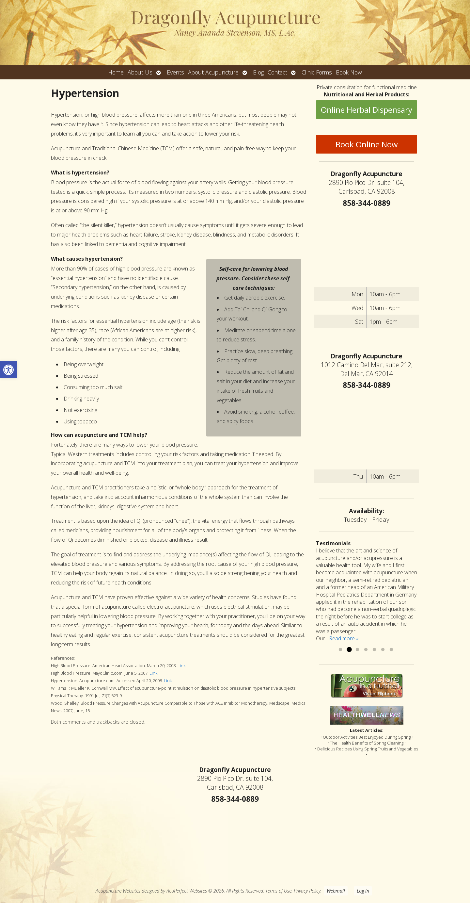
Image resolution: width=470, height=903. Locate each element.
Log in (363, 891)
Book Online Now (367, 144)
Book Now (349, 72)
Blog (258, 72)
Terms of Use (278, 891)
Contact (277, 72)
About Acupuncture (213, 72)
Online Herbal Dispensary (366, 109)
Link (181, 665)
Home (116, 72)
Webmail (336, 891)
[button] (8, 369)
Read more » (344, 638)
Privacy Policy (307, 891)
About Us (140, 72)
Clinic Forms (317, 72)
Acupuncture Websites (118, 891)
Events (175, 72)
